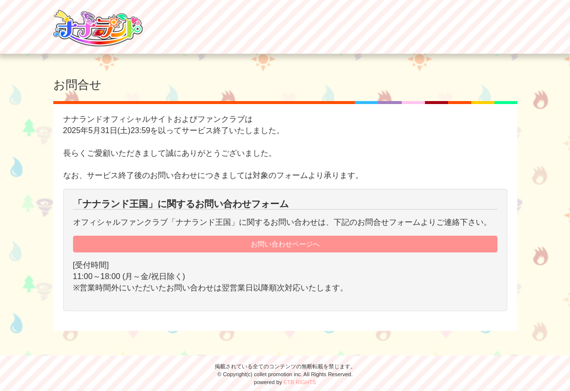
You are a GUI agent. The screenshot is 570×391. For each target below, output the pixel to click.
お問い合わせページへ (285, 244)
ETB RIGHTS (299, 382)
